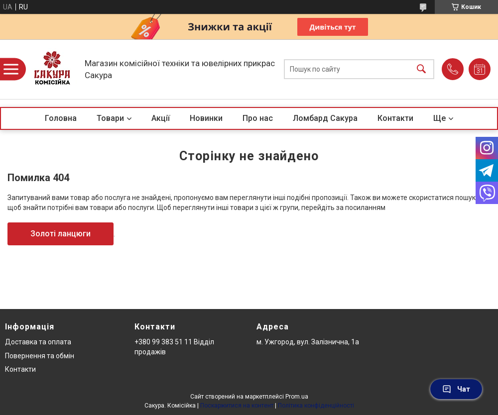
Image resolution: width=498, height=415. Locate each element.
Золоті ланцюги (60, 233)
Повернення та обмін (39, 356)
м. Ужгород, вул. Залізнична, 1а (307, 342)
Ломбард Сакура (325, 118)
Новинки (206, 118)
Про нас (258, 118)
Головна (61, 118)
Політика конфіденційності (316, 405)
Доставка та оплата (38, 342)
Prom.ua (296, 396)
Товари (110, 118)
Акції (160, 118)
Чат (456, 389)
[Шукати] (421, 69)
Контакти (395, 118)
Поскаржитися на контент (236, 405)
